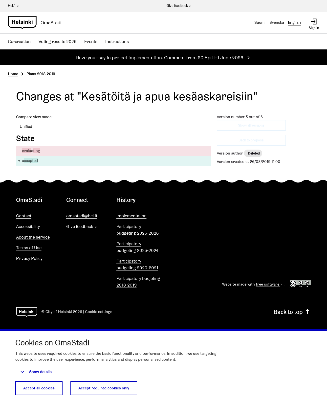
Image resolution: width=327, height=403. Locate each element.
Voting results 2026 (57, 41)
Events (90, 41)
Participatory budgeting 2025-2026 (137, 230)
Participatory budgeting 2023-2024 (137, 247)
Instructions (117, 41)
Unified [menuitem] (26, 126)
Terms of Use (29, 247)
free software (269, 284)
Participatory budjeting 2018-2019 (138, 281)
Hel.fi (13, 5)
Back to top (292, 312)
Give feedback (179, 5)
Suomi (259, 22)
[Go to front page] (36, 22)
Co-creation (19, 41)
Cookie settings (98, 311)
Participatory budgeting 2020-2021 (137, 264)
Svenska (276, 22)
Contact (23, 216)
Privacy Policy (29, 258)
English (294, 22)
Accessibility (28, 226)
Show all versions (251, 125)
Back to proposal (251, 140)
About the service (33, 237)
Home (13, 73)
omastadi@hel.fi (81, 216)
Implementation (131, 216)
